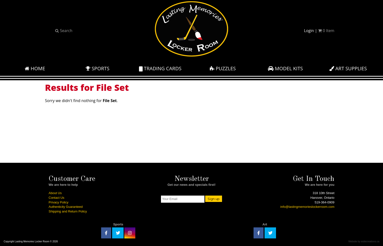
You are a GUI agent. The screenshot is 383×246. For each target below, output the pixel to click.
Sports (97, 68)
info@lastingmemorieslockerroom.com (307, 207)
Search (63, 30)
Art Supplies (348, 68)
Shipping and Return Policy (68, 211)
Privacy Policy (58, 202)
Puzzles (223, 68)
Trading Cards (160, 68)
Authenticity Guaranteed (66, 207)
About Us (55, 193)
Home (35, 68)
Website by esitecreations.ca (363, 241)
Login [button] (309, 30)
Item (326, 30)
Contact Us (56, 197)
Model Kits (285, 68)
